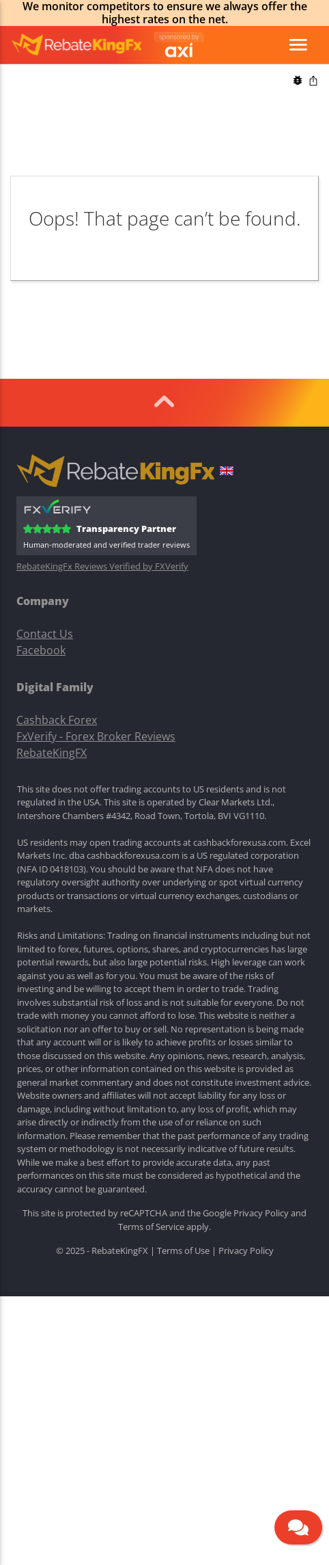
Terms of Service (151, 1226)
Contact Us (44, 633)
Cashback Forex (56, 719)
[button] (226, 472)
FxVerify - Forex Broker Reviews (95, 736)
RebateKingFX (51, 752)
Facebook (41, 650)
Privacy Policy (261, 1213)
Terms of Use (183, 1250)
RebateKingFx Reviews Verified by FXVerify (102, 566)
